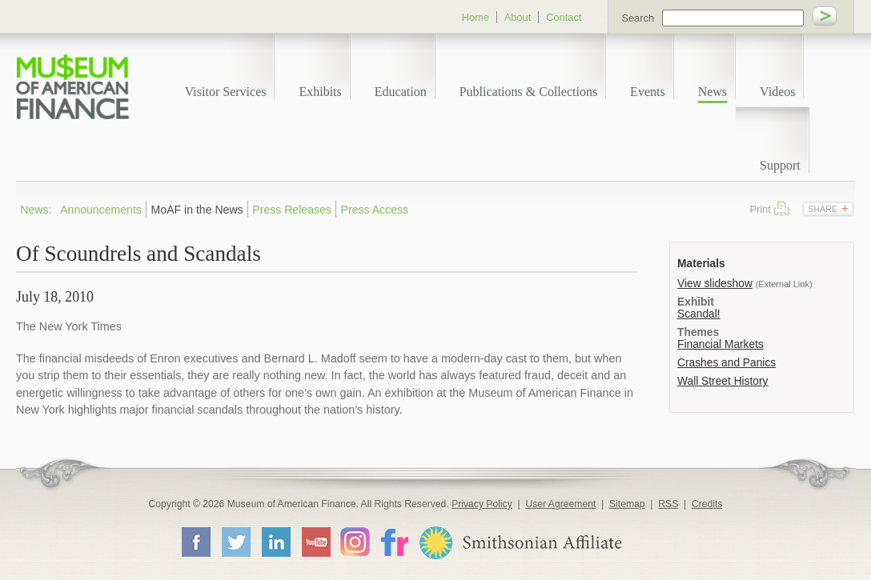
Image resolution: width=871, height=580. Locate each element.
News (712, 91)
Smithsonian (520, 542)
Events (647, 91)
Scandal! (698, 314)
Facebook (195, 541)
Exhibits (320, 91)
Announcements (101, 209)
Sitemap (627, 504)
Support (780, 165)
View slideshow (715, 284)
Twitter (235, 541)
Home (475, 17)
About (517, 17)
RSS (668, 504)
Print (781, 208)
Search (637, 18)
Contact (563, 17)
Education (401, 91)
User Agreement (560, 504)
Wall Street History (722, 381)
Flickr (393, 541)
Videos (777, 91)
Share (822, 209)
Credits (707, 504)
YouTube (315, 541)
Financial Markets (720, 344)
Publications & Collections (528, 91)
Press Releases (291, 209)
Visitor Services (226, 91)
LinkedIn (275, 541)
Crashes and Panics (726, 363)
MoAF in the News (197, 209)
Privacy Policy (482, 504)
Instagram (355, 541)
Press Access (375, 209)
